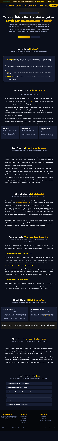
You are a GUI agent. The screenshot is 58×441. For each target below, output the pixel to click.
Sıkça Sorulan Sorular (23, 422)
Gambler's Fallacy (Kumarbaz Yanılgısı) (23, 202)
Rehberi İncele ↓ (35, 37)
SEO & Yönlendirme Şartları (44, 418)
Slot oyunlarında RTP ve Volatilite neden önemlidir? (29, 387)
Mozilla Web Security (43, 416)
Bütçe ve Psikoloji (23, 420)
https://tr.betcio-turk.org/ (41, 1)
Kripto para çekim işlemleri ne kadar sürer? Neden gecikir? (29, 391)
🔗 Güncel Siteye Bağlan (24, 37)
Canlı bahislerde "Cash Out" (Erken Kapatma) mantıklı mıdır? (29, 396)
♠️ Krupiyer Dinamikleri (21, 5)
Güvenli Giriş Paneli (23, 416)
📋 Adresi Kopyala (51, 1)
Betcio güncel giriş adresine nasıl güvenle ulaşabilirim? (29, 383)
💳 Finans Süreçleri (43, 5)
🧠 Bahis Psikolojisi (32, 5)
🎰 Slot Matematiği (10, 5)
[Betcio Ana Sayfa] (3, 5)
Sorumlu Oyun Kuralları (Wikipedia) (45, 420)
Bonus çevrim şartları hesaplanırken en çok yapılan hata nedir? (29, 400)
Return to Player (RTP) (29, 101)
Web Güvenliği (47, 315)
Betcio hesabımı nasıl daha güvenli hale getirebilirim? (29, 404)
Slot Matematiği (23, 418)
